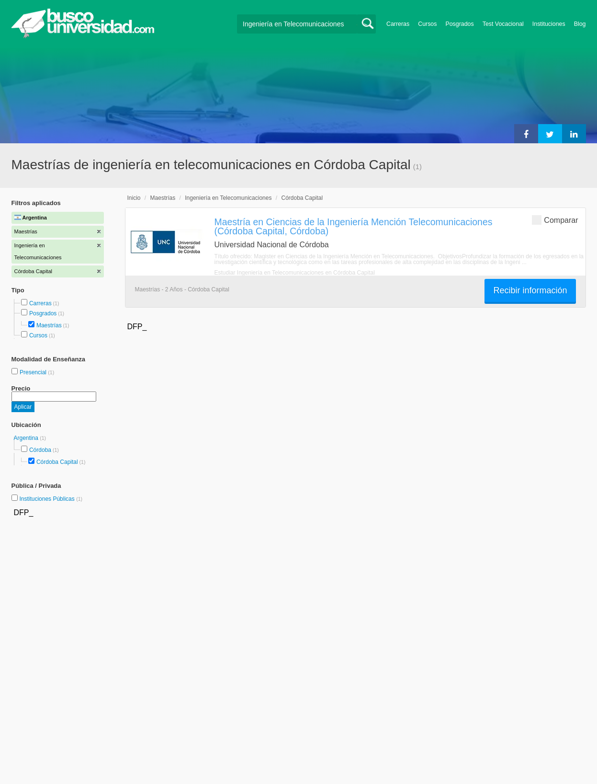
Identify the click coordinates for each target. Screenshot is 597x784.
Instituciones (548, 24)
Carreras (397, 24)
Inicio (134, 198)
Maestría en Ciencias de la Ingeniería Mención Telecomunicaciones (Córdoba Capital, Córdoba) (353, 226)
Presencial (34, 372)
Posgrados (459, 24)
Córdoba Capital (57, 462)
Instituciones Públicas (50, 499)
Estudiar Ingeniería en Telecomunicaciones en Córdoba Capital (294, 272)
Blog (580, 24)
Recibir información (530, 290)
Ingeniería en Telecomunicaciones (228, 198)
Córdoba (40, 450)
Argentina (27, 438)
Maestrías (49, 325)
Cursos (427, 24)
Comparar (555, 219)
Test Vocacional (503, 24)
